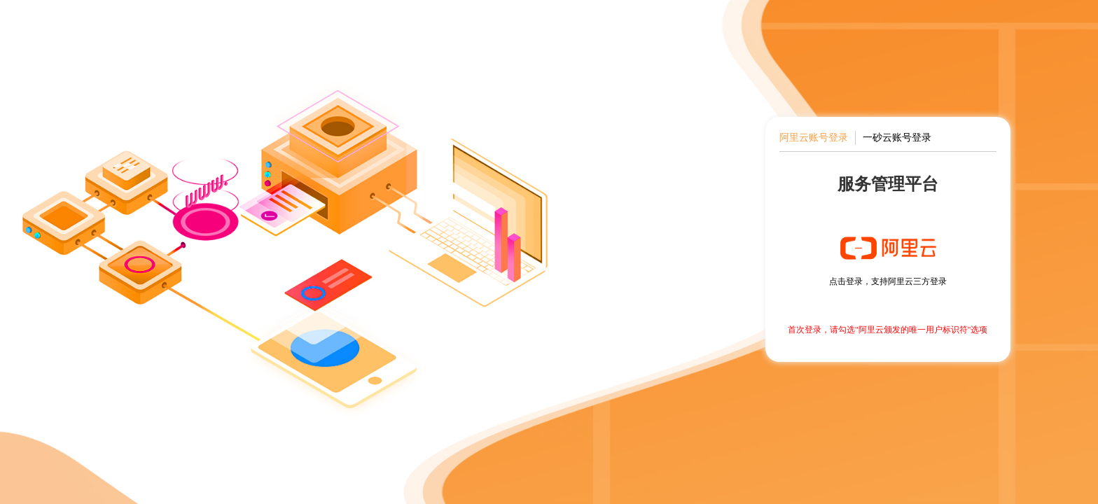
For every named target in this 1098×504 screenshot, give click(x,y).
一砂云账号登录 (897, 137)
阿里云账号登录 (813, 137)
